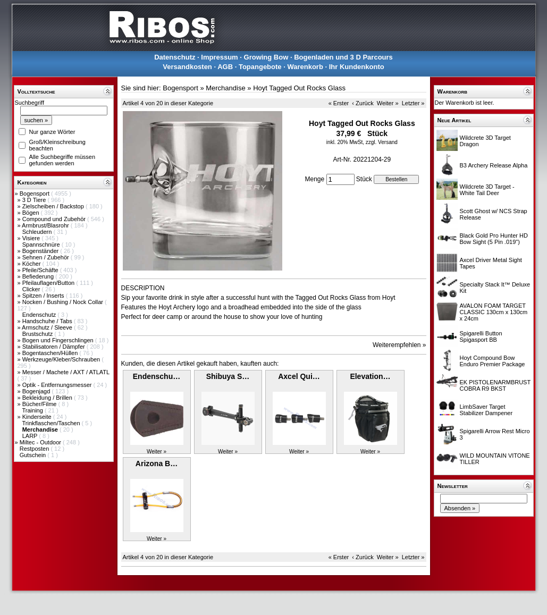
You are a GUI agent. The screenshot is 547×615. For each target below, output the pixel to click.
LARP (30, 436)
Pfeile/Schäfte (41, 270)
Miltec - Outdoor (41, 442)
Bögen (31, 212)
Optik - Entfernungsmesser (58, 385)
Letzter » (413, 103)
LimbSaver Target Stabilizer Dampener (486, 409)
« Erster (339, 103)
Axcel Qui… (299, 376)
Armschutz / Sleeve (48, 327)
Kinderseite (37, 417)
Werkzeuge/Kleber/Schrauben (62, 359)
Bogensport (35, 193)
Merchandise (225, 88)
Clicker (32, 289)
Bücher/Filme (40, 404)
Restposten (35, 448)
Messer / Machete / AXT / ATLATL (66, 372)
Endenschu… (156, 376)
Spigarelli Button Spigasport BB (481, 336)
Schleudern (38, 232)
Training (33, 410)
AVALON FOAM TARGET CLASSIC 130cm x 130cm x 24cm (494, 312)
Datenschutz (174, 57)
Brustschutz (38, 334)
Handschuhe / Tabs (48, 321)
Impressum (219, 57)
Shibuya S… (228, 376)
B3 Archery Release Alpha (494, 165)
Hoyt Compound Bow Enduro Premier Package (492, 361)
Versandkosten (187, 67)
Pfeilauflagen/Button (49, 283)
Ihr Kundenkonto (356, 67)
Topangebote (260, 67)
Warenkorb (305, 67)
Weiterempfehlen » (399, 345)
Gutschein (34, 455)
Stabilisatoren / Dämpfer (54, 346)
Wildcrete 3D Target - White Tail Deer (487, 189)
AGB (225, 67)
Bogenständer (41, 251)
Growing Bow (266, 57)
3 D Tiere (35, 200)
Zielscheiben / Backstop (54, 206)
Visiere (31, 238)
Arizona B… (157, 463)
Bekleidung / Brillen (48, 397)
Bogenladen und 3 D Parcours (343, 57)
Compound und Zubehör (54, 219)
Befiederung (38, 276)
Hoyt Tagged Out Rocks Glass (299, 88)
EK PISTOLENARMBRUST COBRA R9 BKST (495, 385)
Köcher (32, 263)
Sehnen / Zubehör (46, 257)
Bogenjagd (37, 391)
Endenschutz (40, 314)
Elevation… (370, 376)
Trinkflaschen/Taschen (51, 423)
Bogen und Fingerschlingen (58, 340)
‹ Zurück (362, 103)
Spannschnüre (42, 244)
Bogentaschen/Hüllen (51, 353)
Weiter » (388, 103)
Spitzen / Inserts (44, 295)
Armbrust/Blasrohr (46, 225)
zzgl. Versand (382, 142)
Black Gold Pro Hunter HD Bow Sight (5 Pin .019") (494, 238)
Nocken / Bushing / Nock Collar (63, 302)
